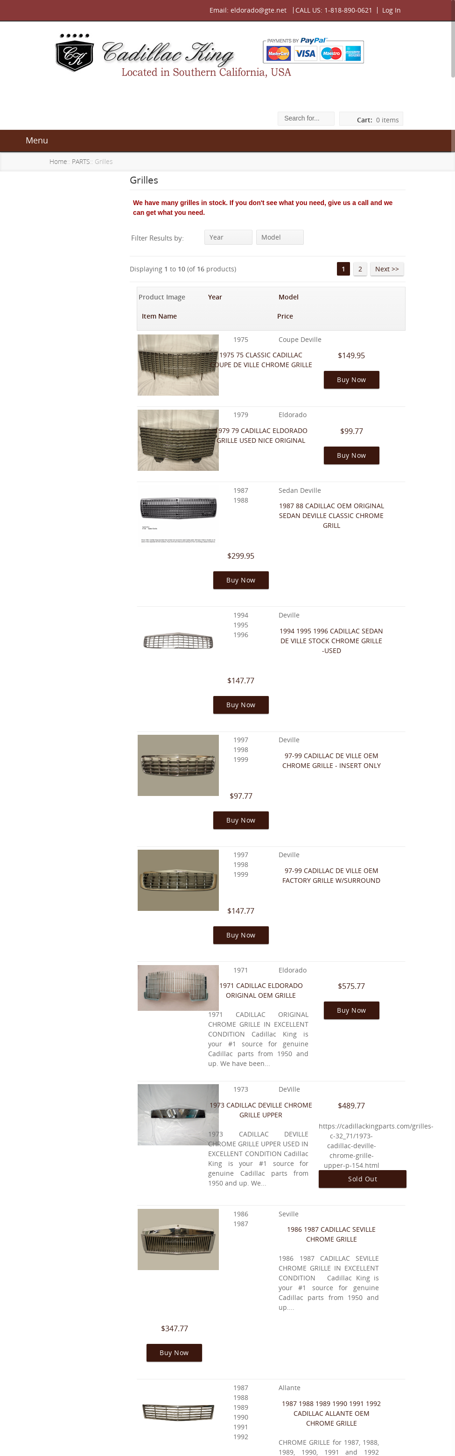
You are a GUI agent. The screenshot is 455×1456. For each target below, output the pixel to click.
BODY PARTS (78, 280)
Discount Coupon (88, 1277)
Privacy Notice (83, 1211)
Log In (388, 10)
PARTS (85, 161)
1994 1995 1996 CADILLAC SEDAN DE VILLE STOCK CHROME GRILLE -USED (318, 560)
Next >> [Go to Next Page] (384, 268)
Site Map (75, 1245)
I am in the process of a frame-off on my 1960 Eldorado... (94, 880)
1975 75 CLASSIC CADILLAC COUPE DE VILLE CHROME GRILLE (317, 339)
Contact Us (248, 1431)
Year (229, 237)
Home (62, 161)
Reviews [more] (89, 806)
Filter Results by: (169, 238)
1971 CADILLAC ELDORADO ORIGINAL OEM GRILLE (317, 781)
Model (280, 237)
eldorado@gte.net (255, 10)
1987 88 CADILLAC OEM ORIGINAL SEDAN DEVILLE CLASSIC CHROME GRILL (318, 486)
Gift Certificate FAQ (91, 1261)
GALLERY (72, 226)
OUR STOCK (77, 298)
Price (382, 296)
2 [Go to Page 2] (357, 268)
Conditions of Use (89, 1228)
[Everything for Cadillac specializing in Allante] (95, 432)
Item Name (294, 296)
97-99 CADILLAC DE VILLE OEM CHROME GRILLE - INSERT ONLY (318, 633)
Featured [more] (92, 945)
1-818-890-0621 (345, 10)
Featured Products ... (91, 317)
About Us (76, 1162)
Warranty (76, 1178)
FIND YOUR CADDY (88, 244)
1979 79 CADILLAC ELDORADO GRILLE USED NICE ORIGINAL (318, 412)
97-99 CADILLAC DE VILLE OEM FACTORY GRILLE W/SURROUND (318, 707)
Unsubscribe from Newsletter (90, 1297)
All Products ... (81, 335)
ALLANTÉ (73, 208)
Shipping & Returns (91, 1195)
